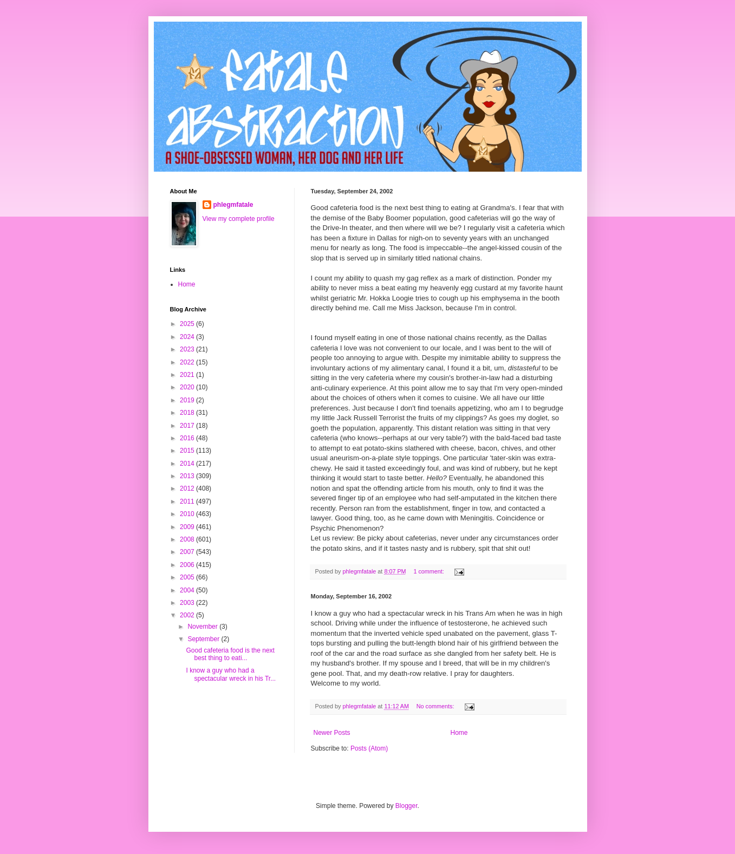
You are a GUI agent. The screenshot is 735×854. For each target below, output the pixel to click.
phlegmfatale (233, 204)
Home (459, 732)
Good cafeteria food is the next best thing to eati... (230, 654)
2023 (188, 349)
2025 (188, 324)
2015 (188, 450)
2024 (188, 337)
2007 (188, 552)
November (203, 626)
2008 (188, 539)
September (204, 639)
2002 (188, 615)
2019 (188, 400)
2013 (188, 476)
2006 (188, 565)
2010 (188, 514)
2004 (188, 590)
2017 (188, 425)
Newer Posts (332, 732)
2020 (188, 387)
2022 (188, 362)
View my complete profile (239, 219)
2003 (188, 603)
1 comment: (429, 571)
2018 (188, 412)
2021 (188, 375)
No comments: (436, 706)
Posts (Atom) (369, 748)
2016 (188, 438)
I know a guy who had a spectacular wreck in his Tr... (231, 674)
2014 (188, 463)
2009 (188, 527)
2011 (188, 501)
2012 (188, 488)
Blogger (406, 806)
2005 (188, 577)
